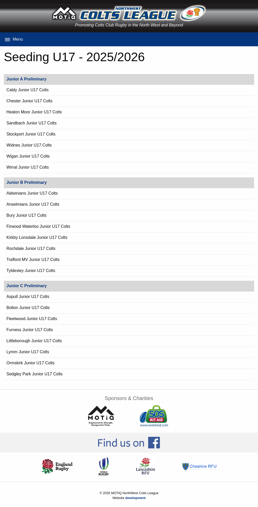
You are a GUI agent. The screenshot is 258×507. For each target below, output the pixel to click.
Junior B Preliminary (26, 182)
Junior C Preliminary (26, 286)
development (135, 498)
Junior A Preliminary (26, 79)
